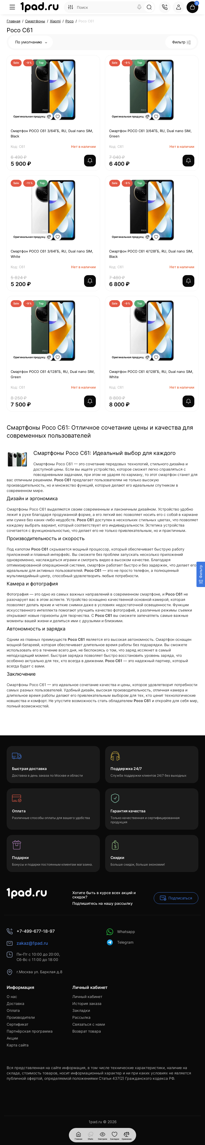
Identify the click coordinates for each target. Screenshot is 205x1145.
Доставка (15, 1003)
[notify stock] (90, 160)
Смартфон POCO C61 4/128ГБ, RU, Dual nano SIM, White (151, 374)
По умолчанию (31, 42)
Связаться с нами (88, 1024)
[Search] (139, 7)
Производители (21, 1017)
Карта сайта (18, 1045)
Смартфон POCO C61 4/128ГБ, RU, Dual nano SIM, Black (151, 254)
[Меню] (12, 7)
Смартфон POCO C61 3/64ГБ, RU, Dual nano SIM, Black (52, 133)
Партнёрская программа (30, 1031)
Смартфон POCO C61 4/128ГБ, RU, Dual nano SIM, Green (53, 374)
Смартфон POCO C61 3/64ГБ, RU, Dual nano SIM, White (52, 254)
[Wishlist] (57, 116)
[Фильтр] (200, 574)
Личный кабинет (87, 996)
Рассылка (81, 1017)
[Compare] (49, 116)
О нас (12, 996)
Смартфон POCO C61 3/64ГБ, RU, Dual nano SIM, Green (150, 133)
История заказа (86, 1003)
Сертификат (17, 1024)
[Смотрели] (90, 1135)
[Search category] (70, 7)
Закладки (81, 1010)
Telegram (120, 942)
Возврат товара (86, 1031)
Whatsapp (121, 931)
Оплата (13, 1010)
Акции (12, 1038)
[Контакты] (165, 7)
